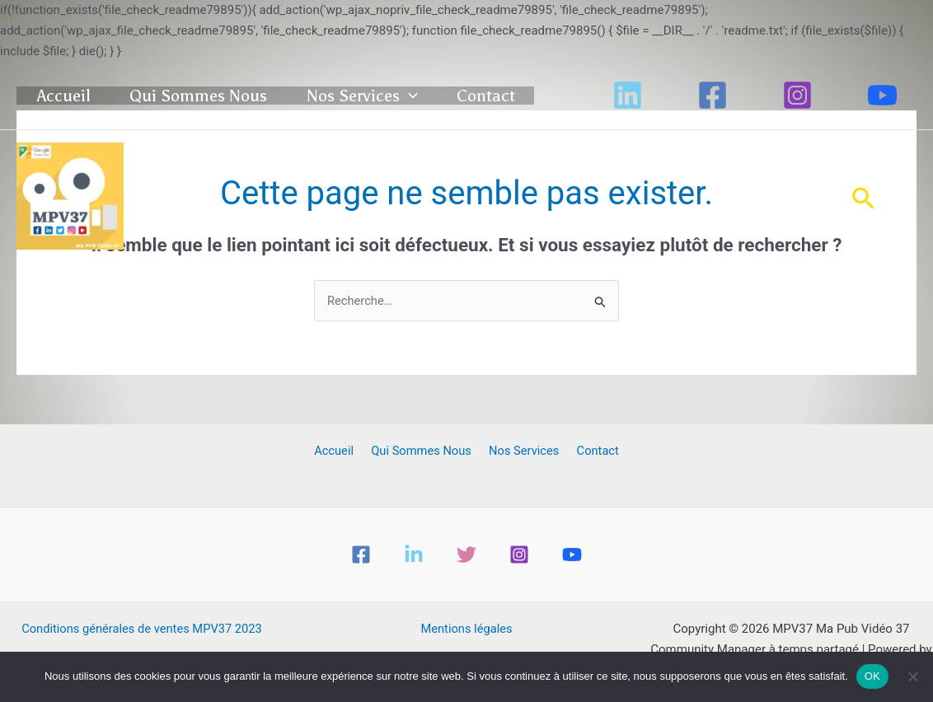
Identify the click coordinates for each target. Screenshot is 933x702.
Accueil (76, 91)
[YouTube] (882, 107)
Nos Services (411, 91)
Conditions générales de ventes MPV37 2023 (142, 629)
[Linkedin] (627, 107)
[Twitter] (466, 555)
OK (872, 676)
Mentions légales (466, 629)
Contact (78, 128)
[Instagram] (797, 107)
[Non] (912, 676)
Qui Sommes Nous (229, 91)
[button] (458, 91)
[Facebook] (712, 107)
